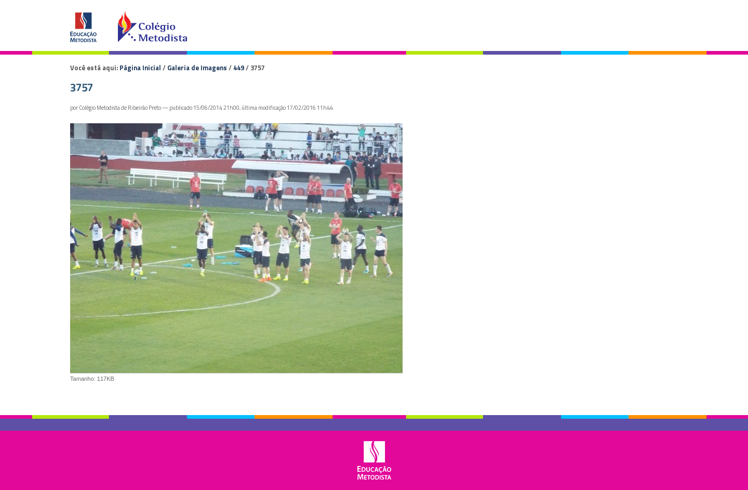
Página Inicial (140, 67)
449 (238, 67)
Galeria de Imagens (197, 67)
